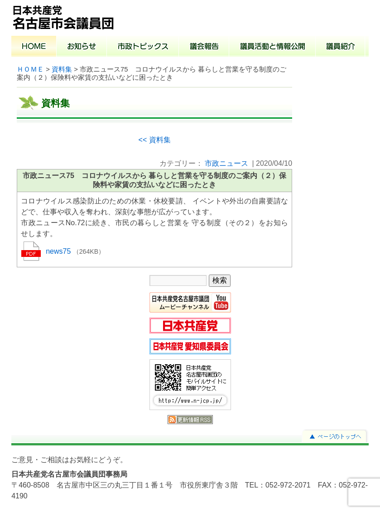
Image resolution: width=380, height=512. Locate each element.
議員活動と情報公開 (272, 47)
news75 (59, 251)
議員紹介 (340, 47)
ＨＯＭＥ (30, 69)
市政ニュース (226, 163)
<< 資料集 (155, 140)
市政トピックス (143, 47)
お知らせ (82, 47)
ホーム (34, 47)
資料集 (62, 69)
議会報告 (204, 47)
